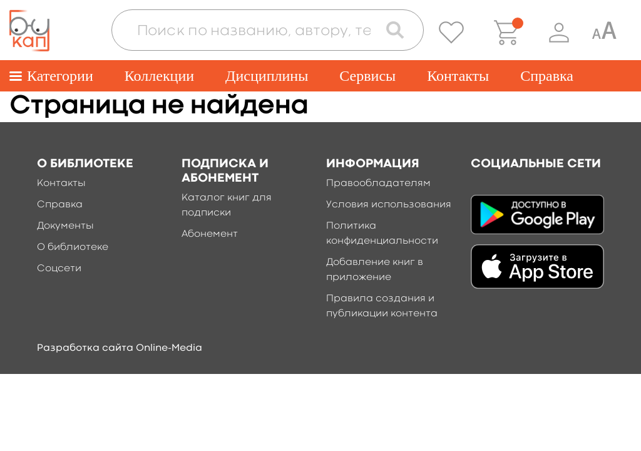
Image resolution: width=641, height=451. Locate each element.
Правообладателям (378, 183)
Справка (546, 76)
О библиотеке (72, 247)
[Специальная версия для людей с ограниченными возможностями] (604, 32)
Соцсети (59, 268)
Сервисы (367, 76)
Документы (65, 226)
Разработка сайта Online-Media (119, 348)
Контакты (458, 76)
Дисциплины (266, 76)
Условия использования (388, 204)
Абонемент (210, 234)
